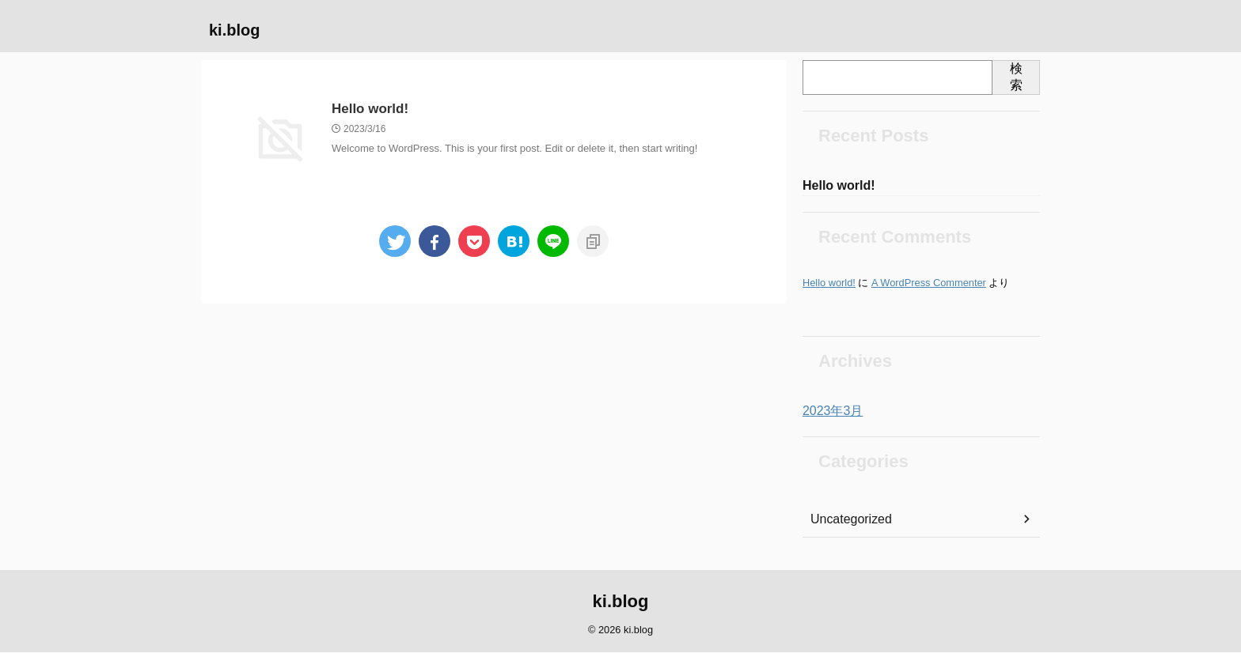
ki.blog (234, 30)
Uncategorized (846, 521)
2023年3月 (829, 412)
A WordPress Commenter (928, 284)
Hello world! (368, 109)
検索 (1016, 77)
